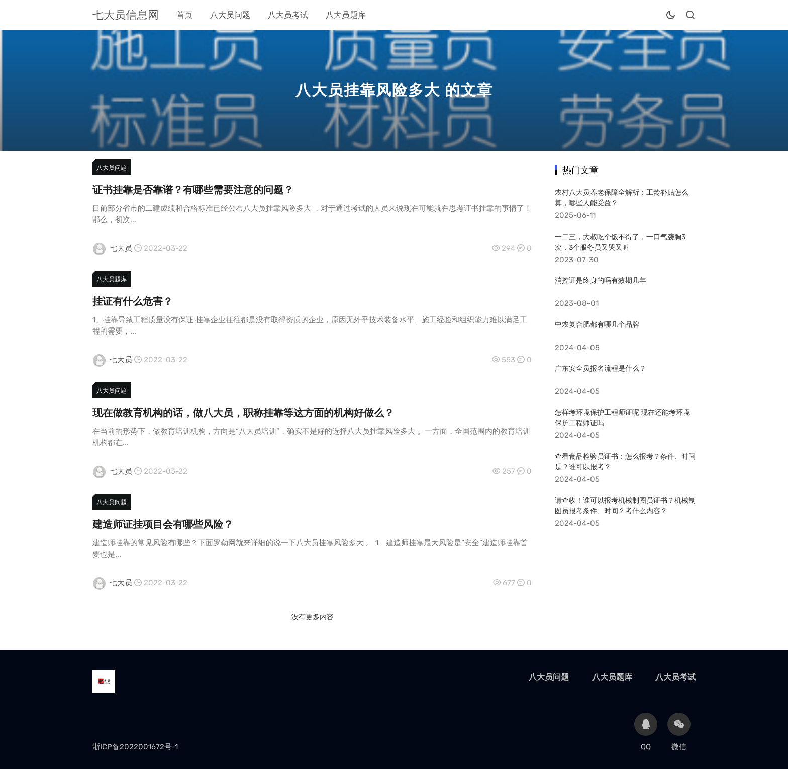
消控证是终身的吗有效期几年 (600, 280)
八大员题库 (346, 15)
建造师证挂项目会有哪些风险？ (162, 524)
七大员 (121, 248)
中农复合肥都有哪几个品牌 (597, 324)
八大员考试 (288, 15)
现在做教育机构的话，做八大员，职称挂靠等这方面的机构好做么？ (243, 413)
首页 (184, 15)
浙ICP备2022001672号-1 (135, 746)
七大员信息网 (125, 15)
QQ (645, 732)
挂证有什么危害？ (132, 301)
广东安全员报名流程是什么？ (600, 368)
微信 (679, 732)
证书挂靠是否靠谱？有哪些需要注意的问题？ (192, 190)
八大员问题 (230, 15)
